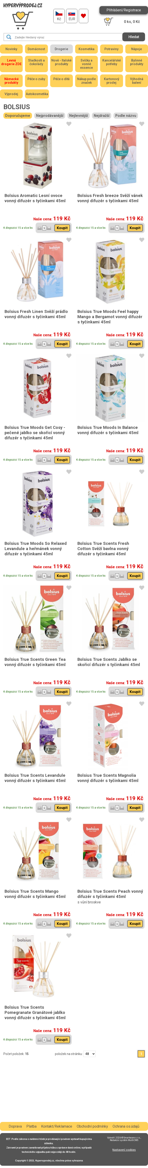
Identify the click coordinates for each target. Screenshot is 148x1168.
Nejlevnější (78, 115)
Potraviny (111, 49)
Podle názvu (125, 115)
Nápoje (136, 49)
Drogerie (61, 49)
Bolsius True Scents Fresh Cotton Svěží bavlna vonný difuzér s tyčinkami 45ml (103, 548)
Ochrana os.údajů (126, 1126)
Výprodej (11, 94)
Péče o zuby (36, 79)
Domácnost (36, 49)
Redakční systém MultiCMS (124, 1140)
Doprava (15, 1126)
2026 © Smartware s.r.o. (128, 1137)
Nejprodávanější (49, 115)
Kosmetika (86, 49)
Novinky (11, 49)
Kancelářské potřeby (111, 62)
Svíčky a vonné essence (86, 64)
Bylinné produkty (136, 62)
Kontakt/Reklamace (56, 1126)
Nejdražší (101, 115)
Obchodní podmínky (92, 1126)
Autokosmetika (37, 94)
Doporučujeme (17, 115)
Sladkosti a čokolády (36, 62)
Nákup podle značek (86, 80)
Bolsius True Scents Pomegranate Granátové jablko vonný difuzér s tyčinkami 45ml (35, 1012)
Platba (31, 1126)
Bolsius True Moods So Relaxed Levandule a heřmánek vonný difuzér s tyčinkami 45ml (36, 548)
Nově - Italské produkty (61, 62)
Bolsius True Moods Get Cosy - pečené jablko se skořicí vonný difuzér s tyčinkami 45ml (35, 432)
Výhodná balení (136, 80)
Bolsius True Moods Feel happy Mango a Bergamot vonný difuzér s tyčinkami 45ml (109, 316)
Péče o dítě (61, 79)
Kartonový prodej (111, 80)
